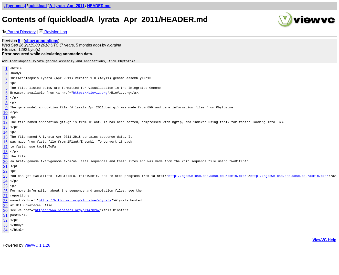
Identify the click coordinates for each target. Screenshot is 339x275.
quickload (38, 6)
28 (5, 201)
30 (5, 211)
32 (5, 221)
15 (5, 138)
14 (5, 133)
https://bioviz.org (90, 94)
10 (5, 113)
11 (5, 118)
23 (5, 177)
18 (5, 152)
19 (5, 157)
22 (5, 172)
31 (5, 216)
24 (5, 182)
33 (5, 226)
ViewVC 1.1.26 (37, 246)
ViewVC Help (324, 241)
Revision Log (53, 32)
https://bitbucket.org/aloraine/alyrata (75, 201)
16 (5, 143)
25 (5, 187)
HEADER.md (99, 6)
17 (5, 148)
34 (5, 231)
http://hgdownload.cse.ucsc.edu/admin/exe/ (207, 177)
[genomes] (16, 6)
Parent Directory (19, 32)
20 (5, 162)
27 (5, 197)
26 (5, 192)
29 (5, 206)
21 (5, 167)
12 (5, 123)
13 (5, 128)
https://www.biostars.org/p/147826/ (67, 211)
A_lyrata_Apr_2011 (67, 6)
